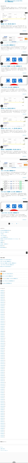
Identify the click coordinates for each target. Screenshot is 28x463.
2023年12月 (2, 341)
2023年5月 (2, 353)
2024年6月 (2, 331)
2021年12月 (2, 382)
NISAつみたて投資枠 (3, 232)
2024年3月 (2, 336)
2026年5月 (2, 292)
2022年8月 (2, 368)
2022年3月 (2, 377)
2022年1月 (2, 380)
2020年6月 (2, 413)
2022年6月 (2, 372)
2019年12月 (2, 423)
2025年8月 (2, 307)
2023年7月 (2, 350)
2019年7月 (2, 431)
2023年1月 (2, 360)
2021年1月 (2, 401)
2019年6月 (2, 433)
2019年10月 (2, 426)
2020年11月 (2, 404)
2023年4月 (2, 355)
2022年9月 (2, 367)
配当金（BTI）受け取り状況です (8, 108)
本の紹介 (1, 240)
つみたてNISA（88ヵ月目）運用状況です (10, 212)
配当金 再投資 (2, 247)
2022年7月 (2, 370)
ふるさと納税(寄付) (3, 237)
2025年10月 (2, 304)
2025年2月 (2, 317)
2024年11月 (2, 322)
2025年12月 (2, 300)
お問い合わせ (2, 448)
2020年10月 (2, 406)
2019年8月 (2, 430)
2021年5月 (2, 394)
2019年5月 (2, 435)
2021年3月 (2, 397)
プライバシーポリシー (4, 450)
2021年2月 (2, 399)
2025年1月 (2, 319)
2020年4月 (2, 416)
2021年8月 (2, 389)
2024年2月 (2, 338)
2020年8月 (2, 409)
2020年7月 (2, 411)
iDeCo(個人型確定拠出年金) (23, 159)
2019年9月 (2, 428)
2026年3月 (2, 295)
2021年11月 (2, 384)
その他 (1, 233)
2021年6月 (2, 392)
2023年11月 (2, 343)
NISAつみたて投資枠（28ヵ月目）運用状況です (11, 191)
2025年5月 (2, 312)
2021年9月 (2, 387)
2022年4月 (2, 375)
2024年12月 (2, 321)
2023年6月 (2, 351)
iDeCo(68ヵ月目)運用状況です (7, 283)
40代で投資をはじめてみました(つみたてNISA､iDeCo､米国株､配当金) (14, 1)
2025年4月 (2, 314)
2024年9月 (2, 326)
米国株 (26, 180)
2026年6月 (2, 290)
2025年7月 (2, 309)
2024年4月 (2, 334)
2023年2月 (2, 358)
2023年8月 (2, 348)
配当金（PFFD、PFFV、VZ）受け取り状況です (11, 128)
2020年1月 (2, 421)
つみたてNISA (25, 201)
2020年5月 (2, 414)
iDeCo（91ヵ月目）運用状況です (8, 45)
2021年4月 (2, 396)
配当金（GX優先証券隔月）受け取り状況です (11, 149)
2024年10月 (2, 324)
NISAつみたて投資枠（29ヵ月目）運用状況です (11, 66)
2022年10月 (2, 365)
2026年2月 (2, 297)
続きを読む (25, 30)
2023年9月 (2, 346)
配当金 (26, 12)
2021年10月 (2, 385)
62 (16, 223)
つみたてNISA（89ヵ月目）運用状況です (10, 87)
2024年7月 (2, 329)
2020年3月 (2, 418)
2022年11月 (2, 363)
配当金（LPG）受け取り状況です (8, 24)
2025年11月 (2, 302)
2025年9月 (2, 305)
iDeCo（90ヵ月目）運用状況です (8, 170)
